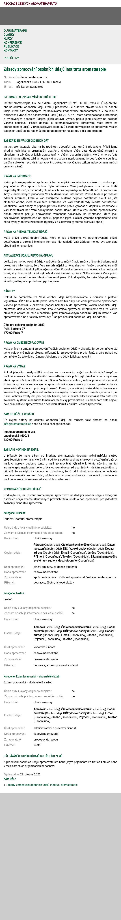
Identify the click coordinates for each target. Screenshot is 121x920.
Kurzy (8, 38)
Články (9, 34)
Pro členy (11, 58)
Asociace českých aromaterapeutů (30, 3)
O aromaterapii (15, 30)
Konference (12, 42)
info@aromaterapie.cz (17, 424)
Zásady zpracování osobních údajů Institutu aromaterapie (42, 785)
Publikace (11, 46)
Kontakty (11, 50)
